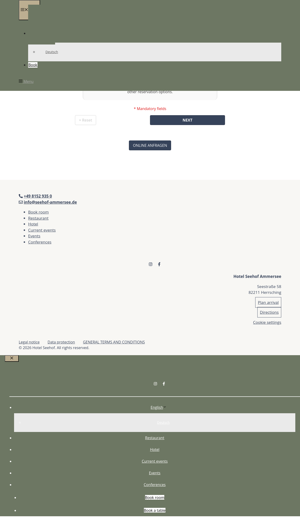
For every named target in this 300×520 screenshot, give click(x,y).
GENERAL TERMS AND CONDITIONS (114, 342)
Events (34, 236)
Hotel (33, 224)
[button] (26, 81)
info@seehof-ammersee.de (50, 202)
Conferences (39, 242)
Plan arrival (268, 302)
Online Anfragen (150, 145)
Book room (38, 212)
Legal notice (29, 342)
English (159, 407)
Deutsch (51, 52)
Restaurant (38, 218)
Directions (269, 312)
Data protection (61, 342)
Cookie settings (267, 322)
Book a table (155, 510)
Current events (42, 230)
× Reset (85, 120)
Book (32, 64)
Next (187, 120)
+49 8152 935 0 (38, 196)
